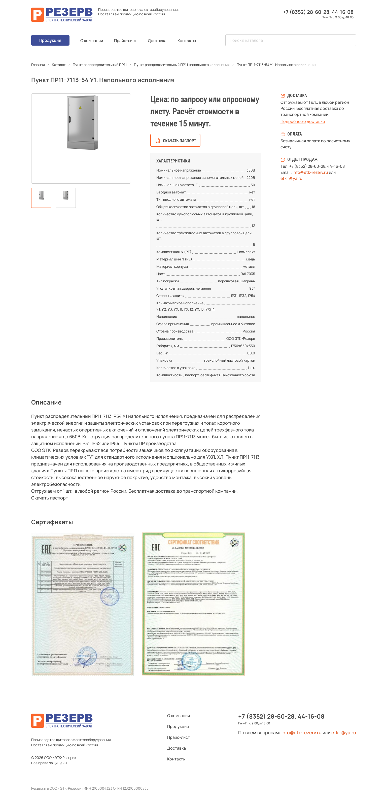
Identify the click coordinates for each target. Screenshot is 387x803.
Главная (38, 64)
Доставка (157, 40)
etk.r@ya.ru (291, 178)
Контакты (187, 40)
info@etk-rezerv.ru (310, 172)
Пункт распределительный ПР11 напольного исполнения (182, 64)
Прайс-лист (125, 40)
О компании (91, 40)
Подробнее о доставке (302, 121)
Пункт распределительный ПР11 (100, 64)
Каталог (59, 64)
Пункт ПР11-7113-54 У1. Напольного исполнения (276, 64)
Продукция (50, 40)
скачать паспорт (179, 141)
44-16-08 (343, 12)
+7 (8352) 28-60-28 (306, 12)
